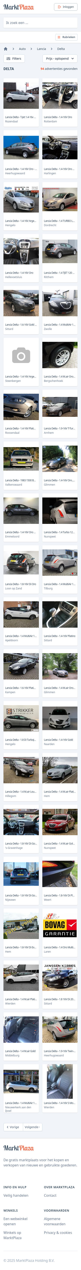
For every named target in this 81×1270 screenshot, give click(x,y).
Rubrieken (66, 37)
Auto (22, 49)
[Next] (33, 1127)
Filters (13, 58)
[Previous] (13, 1127)
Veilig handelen (15, 1195)
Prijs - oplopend (60, 58)
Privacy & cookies (58, 1232)
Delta (61, 49)
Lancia (41, 49)
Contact (50, 1195)
